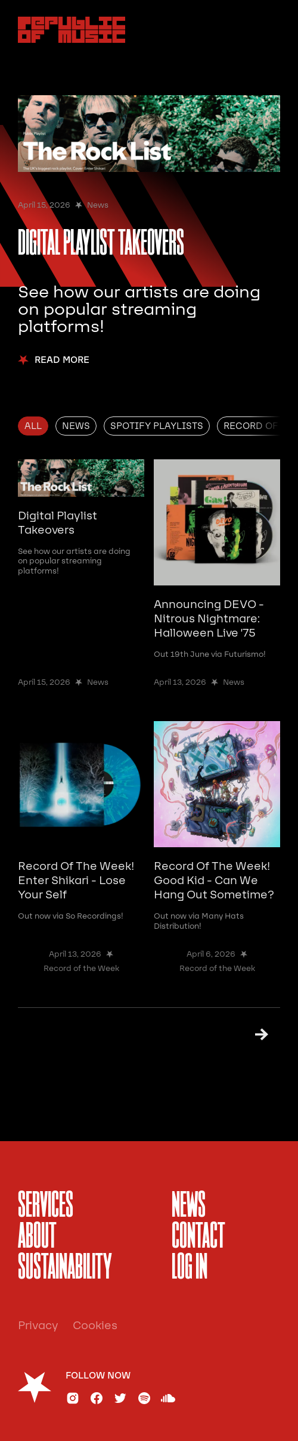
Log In (189, 1268)
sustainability (65, 1268)
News (189, 1206)
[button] (267, 29)
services (45, 1206)
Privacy (38, 1326)
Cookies (95, 1326)
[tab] (33, 426)
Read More (62, 360)
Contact (198, 1237)
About (37, 1237)
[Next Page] (256, 1034)
